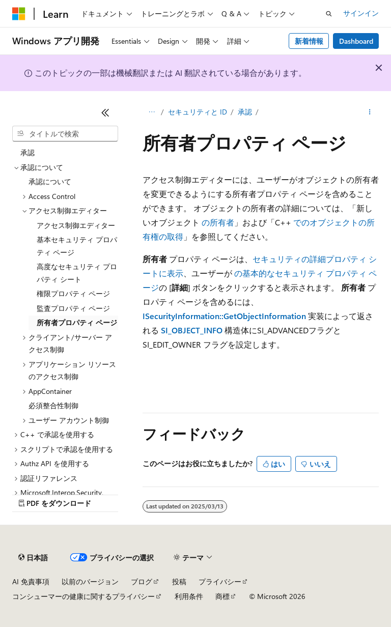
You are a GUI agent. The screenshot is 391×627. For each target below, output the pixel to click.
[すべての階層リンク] (151, 112)
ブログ (141, 581)
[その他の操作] (370, 112)
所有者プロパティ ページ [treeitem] (77, 322)
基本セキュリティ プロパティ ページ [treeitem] (77, 246)
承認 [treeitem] (27, 152)
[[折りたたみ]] (105, 112)
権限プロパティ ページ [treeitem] (73, 293)
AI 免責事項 (30, 581)
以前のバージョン (90, 581)
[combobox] (65, 134)
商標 (222, 596)
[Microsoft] (18, 13)
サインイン (361, 13)
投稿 (179, 581)
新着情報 (309, 41)
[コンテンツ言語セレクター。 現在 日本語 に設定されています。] (33, 558)
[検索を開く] (329, 14)
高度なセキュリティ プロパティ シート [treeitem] (77, 273)
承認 (245, 112)
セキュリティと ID (197, 112)
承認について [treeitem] (50, 181)
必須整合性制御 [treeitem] (53, 405)
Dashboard (356, 41)
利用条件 (189, 596)
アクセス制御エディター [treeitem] (76, 225)
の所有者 (218, 222)
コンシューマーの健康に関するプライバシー (83, 596)
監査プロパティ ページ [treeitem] (73, 308)
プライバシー (220, 581)
